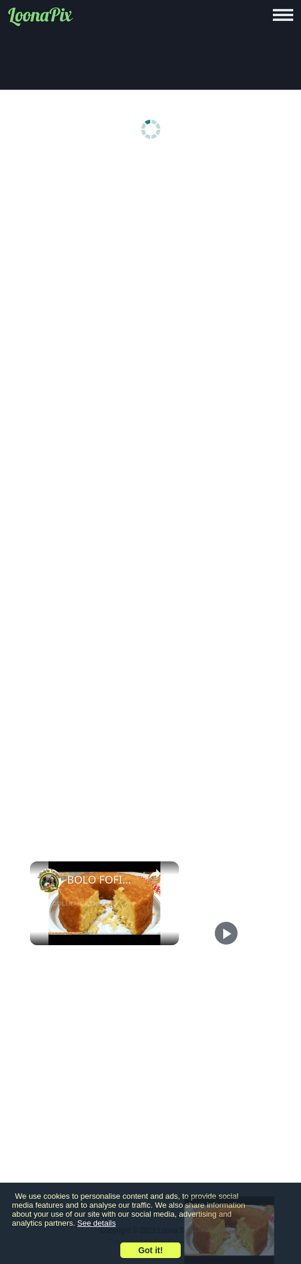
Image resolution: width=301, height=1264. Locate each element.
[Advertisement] (150, 252)
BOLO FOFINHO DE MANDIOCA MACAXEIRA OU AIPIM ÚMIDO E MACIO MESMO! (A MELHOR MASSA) (102, 879)
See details (96, 1223)
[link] (49, 881)
